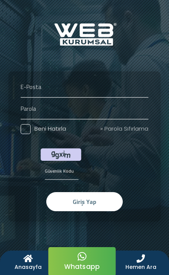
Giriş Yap (84, 201)
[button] (141, 262)
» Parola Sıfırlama (124, 129)
